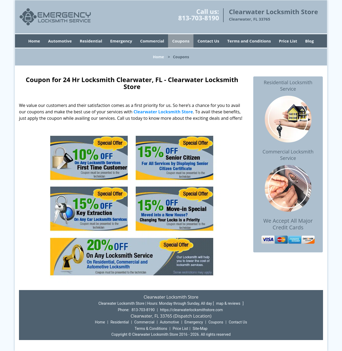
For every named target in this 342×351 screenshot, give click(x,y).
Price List (288, 41)
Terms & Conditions (151, 328)
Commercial (152, 41)
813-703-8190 (198, 17)
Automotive (60, 41)
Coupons (180, 41)
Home (34, 41)
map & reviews (228, 303)
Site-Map (200, 328)
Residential (91, 41)
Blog (309, 41)
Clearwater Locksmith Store (163, 112)
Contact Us (208, 41)
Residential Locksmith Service (288, 85)
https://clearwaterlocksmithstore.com (191, 310)
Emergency (121, 41)
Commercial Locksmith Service (288, 154)
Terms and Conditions (249, 41)
